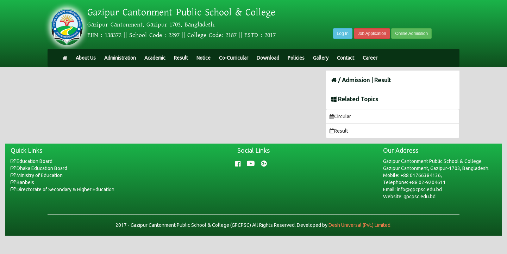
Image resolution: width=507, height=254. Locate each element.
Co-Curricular (233, 58)
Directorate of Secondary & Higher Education (62, 189)
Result (181, 58)
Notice (203, 58)
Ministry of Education (37, 175)
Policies (296, 58)
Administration (120, 58)
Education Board (31, 161)
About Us (86, 58)
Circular (340, 116)
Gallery (320, 58)
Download (268, 58)
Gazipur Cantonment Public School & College (181, 12)
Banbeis (22, 182)
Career (370, 58)
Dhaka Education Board (39, 168)
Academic (154, 58)
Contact (345, 58)
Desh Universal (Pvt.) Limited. (360, 225)
